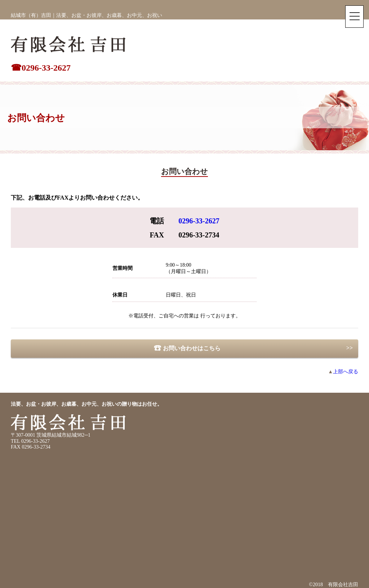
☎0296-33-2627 (41, 67)
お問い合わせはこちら (184, 348)
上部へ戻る (343, 371)
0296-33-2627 (198, 221)
